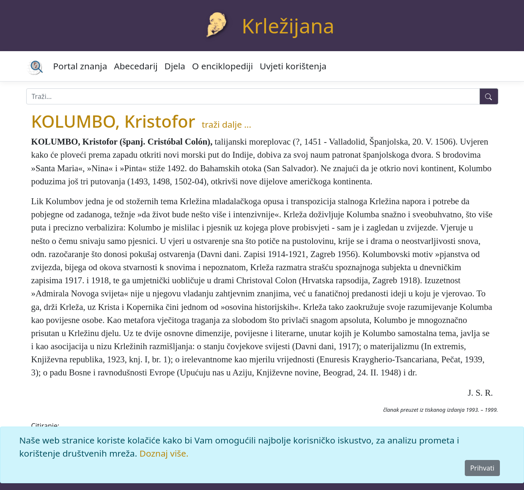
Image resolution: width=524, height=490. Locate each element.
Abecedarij (135, 66)
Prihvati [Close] (482, 468)
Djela (175, 66)
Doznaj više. (164, 453)
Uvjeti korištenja (293, 66)
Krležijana (287, 25)
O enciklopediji (222, 66)
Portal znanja (80, 66)
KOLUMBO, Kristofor (113, 121)
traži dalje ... (226, 124)
